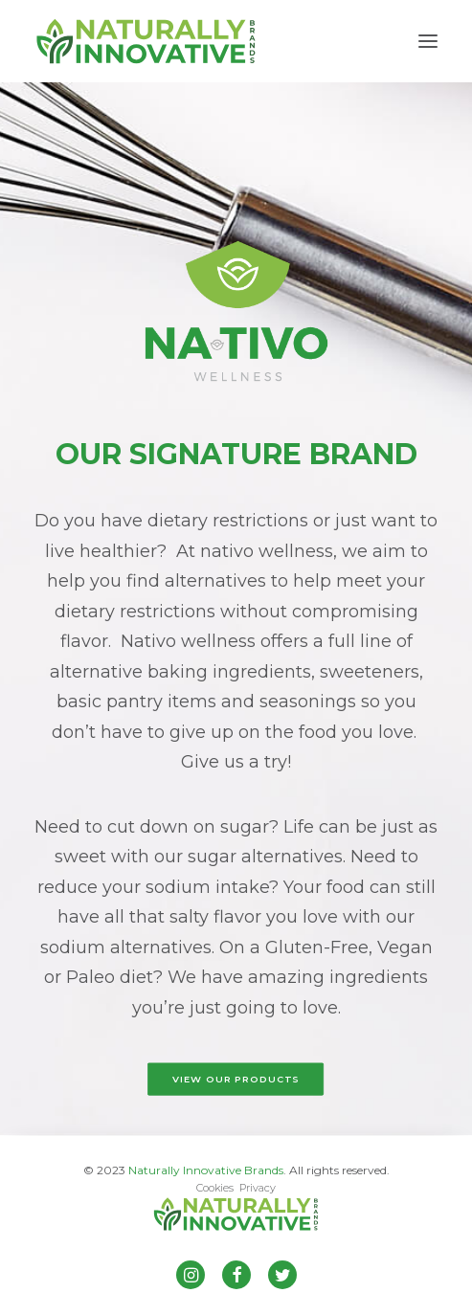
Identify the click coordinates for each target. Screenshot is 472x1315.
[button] (428, 41)
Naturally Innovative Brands (205, 1170)
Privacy (257, 1187)
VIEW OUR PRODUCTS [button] (236, 1079)
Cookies (215, 1187)
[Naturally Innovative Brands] (146, 41)
